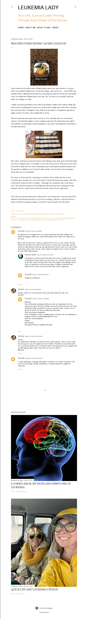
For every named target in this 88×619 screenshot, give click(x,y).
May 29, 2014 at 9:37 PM (33, 289)
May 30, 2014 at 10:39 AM (33, 336)
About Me (30, 27)
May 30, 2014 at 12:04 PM (34, 358)
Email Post (20, 211)
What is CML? (44, 27)
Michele (21, 289)
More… (56, 27)
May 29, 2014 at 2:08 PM (33, 231)
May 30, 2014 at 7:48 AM (40, 298)
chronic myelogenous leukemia (26, 214)
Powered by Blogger (44, 608)
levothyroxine (60, 214)
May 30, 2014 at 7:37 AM (40, 274)
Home (21, 27)
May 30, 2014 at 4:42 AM (45, 255)
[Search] (75, 6)
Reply (20, 284)
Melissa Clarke (30, 255)
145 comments (21, 491)
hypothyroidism (42, 214)
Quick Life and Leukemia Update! (34, 589)
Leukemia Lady (38, 7)
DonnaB (21, 231)
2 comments (20, 593)
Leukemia (51, 214)
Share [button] (13, 211)
